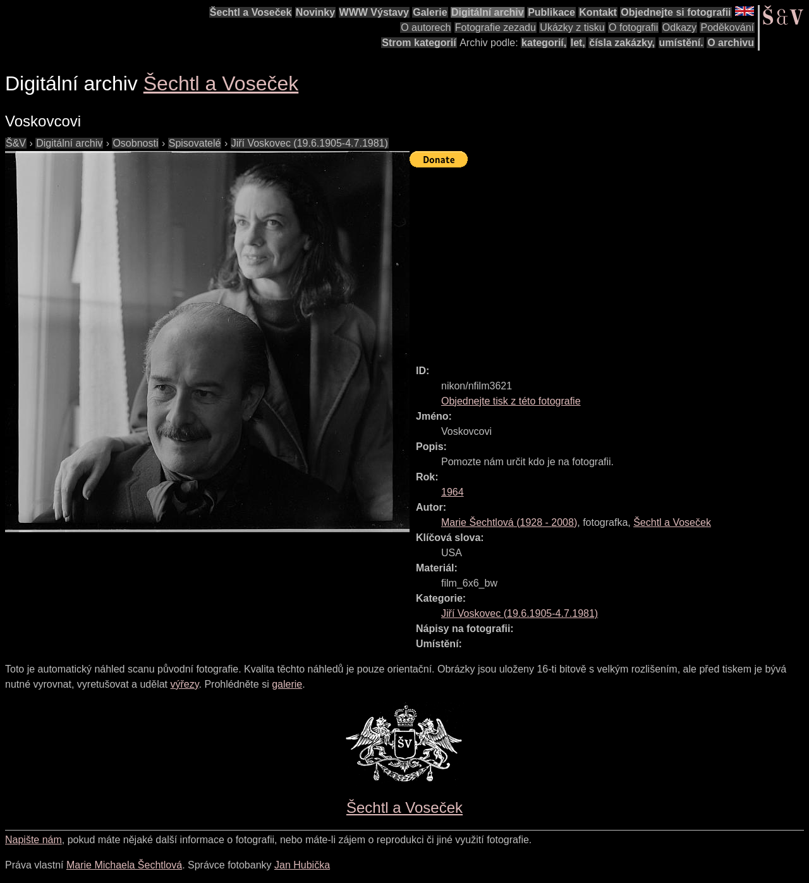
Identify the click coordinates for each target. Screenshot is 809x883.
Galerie (430, 12)
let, (578, 42)
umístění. (681, 42)
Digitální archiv (487, 12)
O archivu (730, 42)
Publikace (551, 12)
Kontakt (598, 12)
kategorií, (543, 42)
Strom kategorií (419, 42)
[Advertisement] (609, 260)
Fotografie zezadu (495, 27)
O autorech (426, 27)
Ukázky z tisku (572, 27)
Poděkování (727, 27)
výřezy (184, 684)
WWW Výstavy (374, 12)
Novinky (315, 12)
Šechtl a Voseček (251, 12)
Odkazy (679, 27)
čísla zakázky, (622, 42)
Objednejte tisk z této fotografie (511, 401)
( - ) (509, 522)
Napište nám (33, 839)
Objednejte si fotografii (676, 12)
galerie (287, 684)
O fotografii (633, 27)
